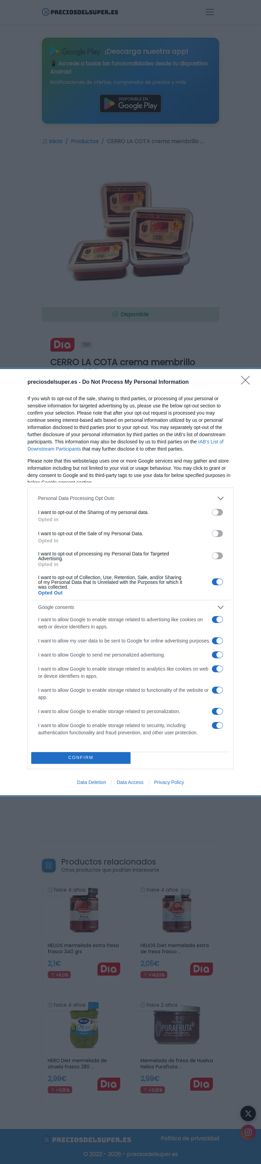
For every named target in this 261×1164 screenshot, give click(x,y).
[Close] (247, 382)
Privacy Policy (169, 782)
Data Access (130, 782)
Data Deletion (91, 782)
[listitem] (130, 498)
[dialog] (130, 582)
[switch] (217, 512)
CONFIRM (81, 757)
